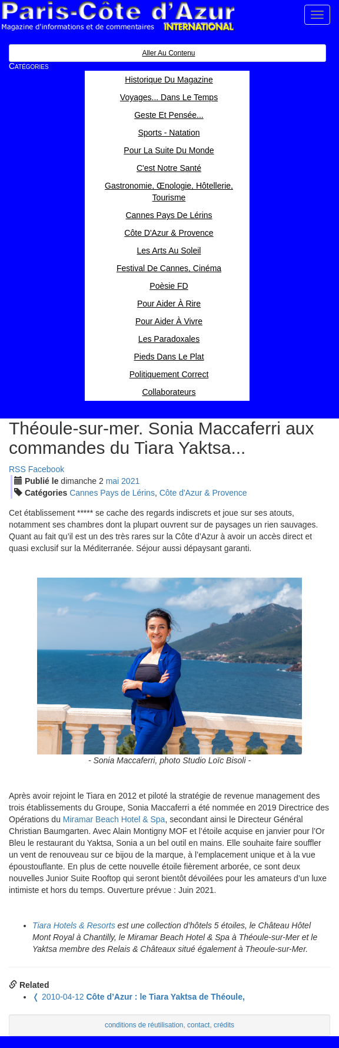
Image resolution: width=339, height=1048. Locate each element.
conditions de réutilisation (144, 1025)
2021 (130, 481)
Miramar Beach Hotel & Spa (114, 819)
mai (112, 481)
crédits (224, 1025)
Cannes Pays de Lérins (112, 492)
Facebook (46, 469)
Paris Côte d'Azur (117, 16)
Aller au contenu (168, 53)
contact (198, 1025)
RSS (17, 469)
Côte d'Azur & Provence (203, 492)
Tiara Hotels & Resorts (73, 925)
